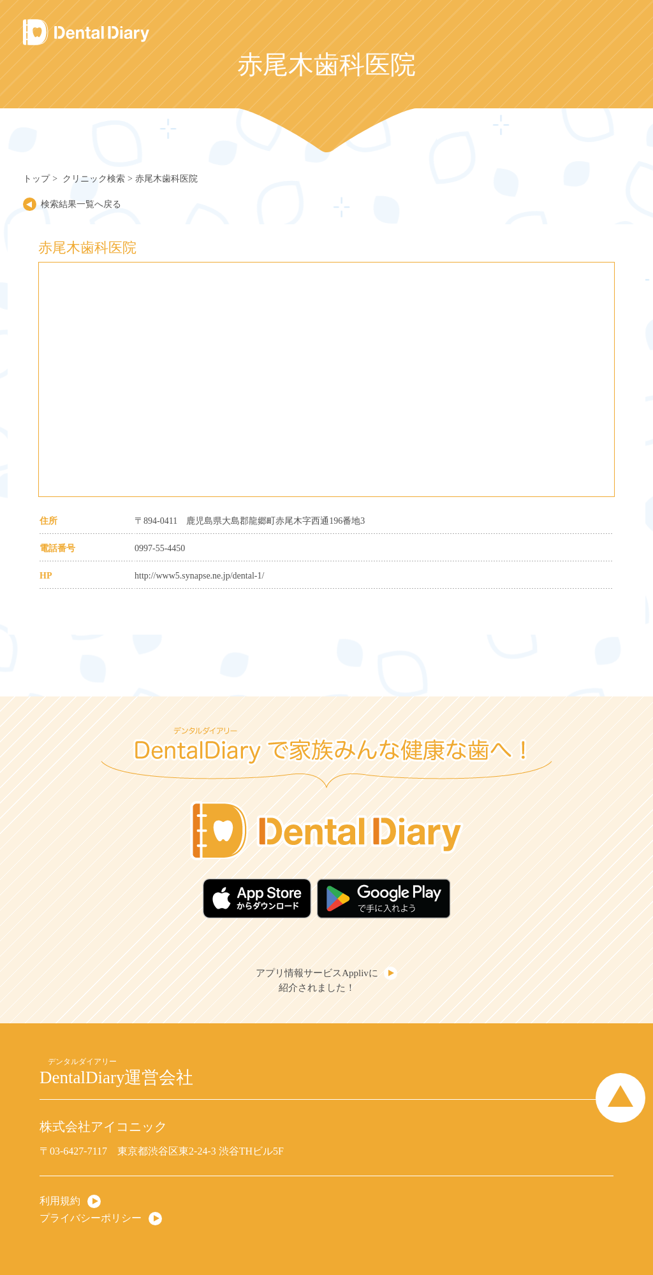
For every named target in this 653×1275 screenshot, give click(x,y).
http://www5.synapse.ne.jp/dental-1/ (199, 575)
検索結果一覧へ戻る (81, 204)
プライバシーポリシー (91, 1218)
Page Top (620, 1098)
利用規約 (60, 1200)
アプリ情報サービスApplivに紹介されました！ (317, 980)
